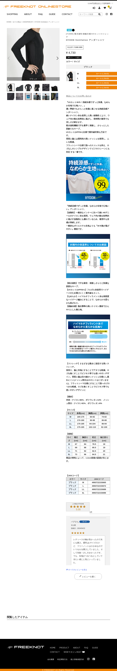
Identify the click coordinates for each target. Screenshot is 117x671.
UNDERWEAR (28, 22)
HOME (9, 22)
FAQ (40, 14)
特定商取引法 (62, 659)
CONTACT (67, 14)
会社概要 (50, 659)
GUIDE (52, 14)
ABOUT (28, 14)
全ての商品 (17, 22)
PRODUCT (64, 648)
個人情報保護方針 (77, 659)
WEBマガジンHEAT (74, 652)
